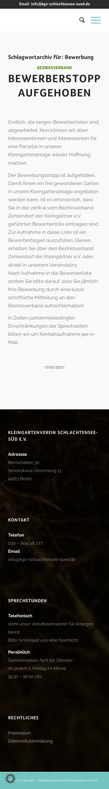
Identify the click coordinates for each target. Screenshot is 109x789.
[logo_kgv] (45, 20)
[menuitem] (79, 20)
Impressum (19, 733)
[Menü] (93, 20)
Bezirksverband (54, 68)
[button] (10, 778)
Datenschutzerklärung (30, 741)
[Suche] (79, 20)
